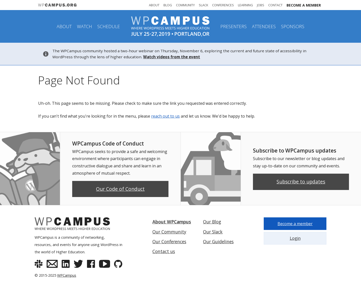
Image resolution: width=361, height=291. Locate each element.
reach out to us (165, 116)
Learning (245, 5)
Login (295, 238)
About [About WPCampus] (154, 5)
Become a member (304, 5)
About (64, 26)
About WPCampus (171, 222)
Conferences (223, 5)
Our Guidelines (218, 241)
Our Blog (212, 222)
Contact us (163, 251)
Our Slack (213, 232)
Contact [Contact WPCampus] (275, 5)
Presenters (233, 26)
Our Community (169, 232)
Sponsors (292, 26)
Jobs (260, 5)
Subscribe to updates (301, 181)
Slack (203, 5)
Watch (84, 26)
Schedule (108, 26)
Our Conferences (169, 241)
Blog (167, 5)
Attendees (264, 26)
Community (185, 5)
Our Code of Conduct (120, 188)
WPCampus (66, 275)
